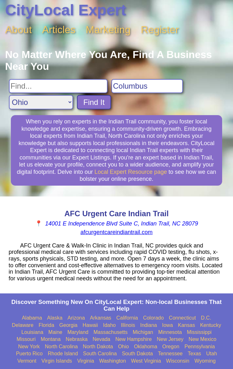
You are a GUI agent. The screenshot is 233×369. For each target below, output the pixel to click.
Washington (112, 361)
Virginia (85, 361)
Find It (94, 102)
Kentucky (210, 325)
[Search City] (147, 86)
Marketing (108, 29)
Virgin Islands (56, 361)
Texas (194, 353)
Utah (211, 353)
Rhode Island (63, 353)
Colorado (153, 318)
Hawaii (90, 325)
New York (29, 346)
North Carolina (61, 346)
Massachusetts (111, 332)
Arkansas (100, 318)
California (127, 318)
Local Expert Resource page (130, 172)
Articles (59, 29)
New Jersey (170, 339)
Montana (51, 339)
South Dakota (137, 353)
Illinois (128, 325)
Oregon (170, 346)
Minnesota (170, 332)
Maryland (77, 332)
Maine (56, 332)
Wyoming (205, 361)
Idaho (109, 325)
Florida (46, 325)
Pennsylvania (199, 346)
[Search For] (58, 86)
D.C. (206, 318)
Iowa (167, 325)
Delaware (23, 325)
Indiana (148, 325)
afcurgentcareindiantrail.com (116, 232)
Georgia (68, 325)
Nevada (101, 339)
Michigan (143, 332)
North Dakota (98, 346)
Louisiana (32, 332)
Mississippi (199, 332)
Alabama (32, 318)
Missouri (26, 339)
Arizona (76, 318)
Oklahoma (145, 346)
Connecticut (182, 318)
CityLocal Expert (65, 10)
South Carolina (100, 353)
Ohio (123, 346)
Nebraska (76, 339)
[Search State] (41, 102)
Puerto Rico (29, 353)
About (18, 29)
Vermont (26, 361)
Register (160, 29)
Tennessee (170, 353)
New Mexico (202, 339)
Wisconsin (177, 361)
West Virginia (146, 361)
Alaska (55, 318)
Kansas (186, 325)
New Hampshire (133, 339)
